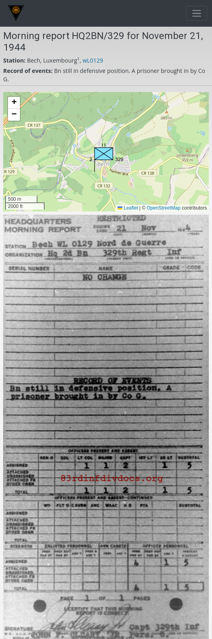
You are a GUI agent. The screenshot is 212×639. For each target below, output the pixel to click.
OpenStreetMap (164, 208)
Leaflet (128, 208)
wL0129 (92, 60)
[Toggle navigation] (196, 13)
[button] (106, 157)
